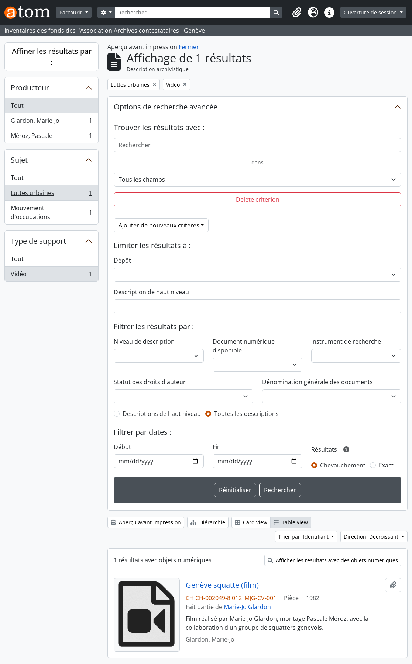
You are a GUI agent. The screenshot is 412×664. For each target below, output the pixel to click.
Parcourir (71, 12)
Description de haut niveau (151, 292)
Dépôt (122, 260)
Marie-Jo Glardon (247, 607)
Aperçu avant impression (146, 522)
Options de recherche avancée (165, 107)
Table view (291, 522)
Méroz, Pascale (51, 137)
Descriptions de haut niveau (162, 414)
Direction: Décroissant (372, 536)
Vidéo (51, 275)
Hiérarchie (207, 522)
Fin (217, 447)
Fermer (189, 47)
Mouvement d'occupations (51, 212)
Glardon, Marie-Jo (51, 122)
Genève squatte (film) (222, 585)
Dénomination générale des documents (317, 382)
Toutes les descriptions (246, 414)
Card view (251, 522)
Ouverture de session (371, 12)
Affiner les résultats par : (52, 56)
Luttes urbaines (51, 194)
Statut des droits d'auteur (150, 382)
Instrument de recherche (346, 341)
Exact (386, 465)
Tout (17, 105)
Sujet (19, 160)
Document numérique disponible (244, 345)
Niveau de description (144, 341)
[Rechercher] (193, 12)
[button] (297, 12)
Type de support (38, 241)
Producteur (30, 88)
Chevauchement (342, 465)
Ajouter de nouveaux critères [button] (159, 225)
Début (122, 447)
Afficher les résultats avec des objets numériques (333, 560)
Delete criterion (257, 199)
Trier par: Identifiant (304, 536)
